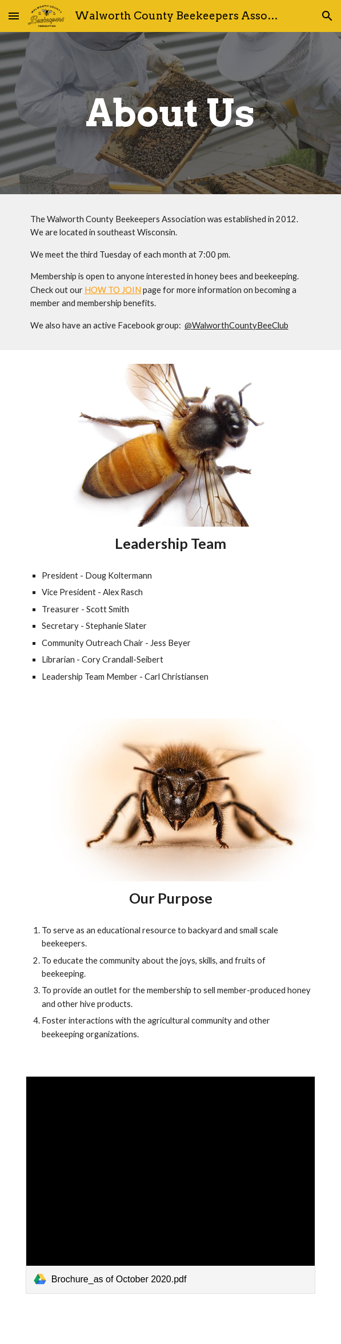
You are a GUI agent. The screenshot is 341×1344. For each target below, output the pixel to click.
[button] (13, 15)
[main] (170, 113)
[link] (170, 1184)
